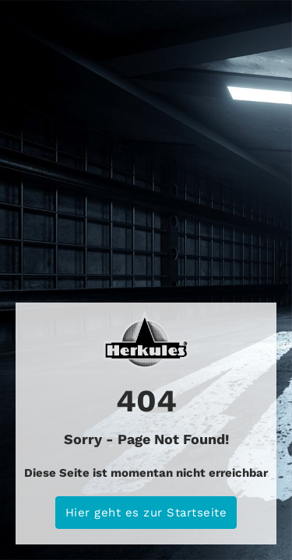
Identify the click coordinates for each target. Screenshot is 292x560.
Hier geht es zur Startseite (146, 513)
